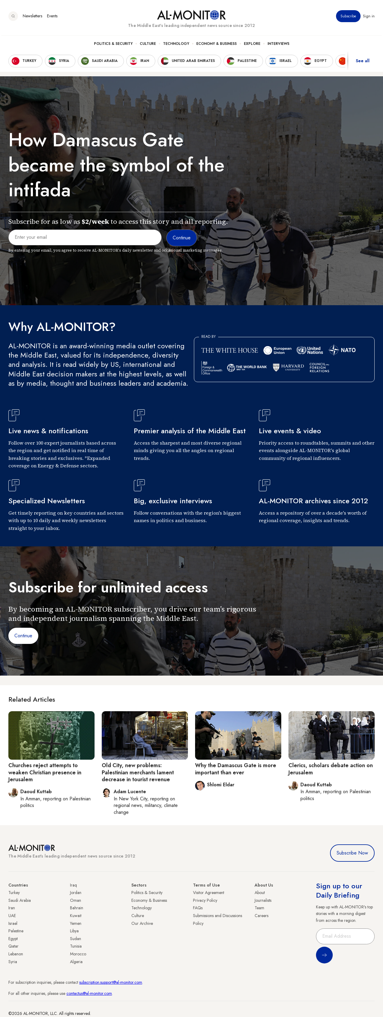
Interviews (278, 45)
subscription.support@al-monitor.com (110, 982)
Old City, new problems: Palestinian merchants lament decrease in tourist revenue (138, 772)
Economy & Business (216, 45)
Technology (176, 45)
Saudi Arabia (19, 900)
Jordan (75, 893)
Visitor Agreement (208, 893)
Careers (261, 916)
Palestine (15, 931)
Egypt (13, 939)
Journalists (263, 900)
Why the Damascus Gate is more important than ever (235, 768)
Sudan (75, 939)
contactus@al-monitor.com (89, 993)
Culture (148, 45)
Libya (74, 931)
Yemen (75, 923)
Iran (11, 908)
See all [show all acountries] (363, 63)
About (260, 893)
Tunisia (76, 946)
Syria (12, 962)
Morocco (78, 954)
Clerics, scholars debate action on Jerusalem (330, 768)
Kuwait (75, 916)
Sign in (369, 17)
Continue (23, 635)
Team (259, 908)
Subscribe (348, 17)
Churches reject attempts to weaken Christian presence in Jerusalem (44, 772)
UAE (12, 916)
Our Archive (142, 923)
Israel (12, 923)
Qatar (13, 946)
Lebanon (15, 954)
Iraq (73, 885)
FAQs (198, 908)
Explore (252, 45)
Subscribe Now (352, 852)
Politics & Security (113, 45)
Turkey (14, 893)
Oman (75, 900)
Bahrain (76, 908)
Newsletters (32, 18)
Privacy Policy (205, 900)
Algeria (76, 962)
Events (52, 18)
